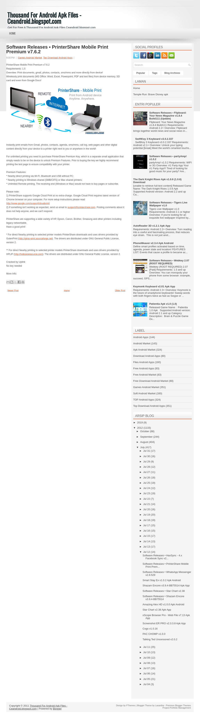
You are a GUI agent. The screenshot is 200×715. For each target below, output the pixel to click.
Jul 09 (147, 657)
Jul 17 (147, 525)
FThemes (130, 705)
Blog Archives (172, 73)
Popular (140, 73)
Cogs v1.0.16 (150, 628)
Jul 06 (147, 673)
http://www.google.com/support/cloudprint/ (28, 203)
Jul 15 (147, 535)
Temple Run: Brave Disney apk (150, 94)
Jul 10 (147, 652)
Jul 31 (147, 450)
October (145, 431)
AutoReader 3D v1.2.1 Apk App (151, 225)
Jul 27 (147, 472)
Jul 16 (147, 530)
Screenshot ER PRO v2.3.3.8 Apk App (164, 623)
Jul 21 (147, 504)
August (144, 442)
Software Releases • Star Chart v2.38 (164, 590)
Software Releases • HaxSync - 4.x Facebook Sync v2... (162, 557)
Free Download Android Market (150, 380)
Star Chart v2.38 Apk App (157, 609)
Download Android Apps (146, 355)
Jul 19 (147, 514)
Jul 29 (147, 461)
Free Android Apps (143, 368)
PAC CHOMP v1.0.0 (154, 633)
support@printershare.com (81, 207)
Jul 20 (147, 509)
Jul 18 (147, 520)
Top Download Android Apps (57, 57)
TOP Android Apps (143, 399)
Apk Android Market (144, 349)
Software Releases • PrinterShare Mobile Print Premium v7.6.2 (57, 49)
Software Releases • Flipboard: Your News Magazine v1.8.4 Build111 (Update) (167, 115)
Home (12, 33)
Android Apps (140, 337)
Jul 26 (147, 477)
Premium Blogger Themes (178, 705)
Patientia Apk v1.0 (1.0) (163, 303)
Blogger (57, 708)
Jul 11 (147, 647)
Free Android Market (144, 374)
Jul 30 (147, 456)
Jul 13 (147, 546)
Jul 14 (147, 541)
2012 (140, 427)
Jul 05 (147, 679)
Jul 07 (147, 668)
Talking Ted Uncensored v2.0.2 (160, 639)
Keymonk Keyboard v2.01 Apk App (154, 286)
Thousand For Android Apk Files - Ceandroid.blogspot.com (44, 18)
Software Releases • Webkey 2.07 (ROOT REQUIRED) (169, 262)
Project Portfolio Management (176, 708)
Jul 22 (147, 498)
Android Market (141, 343)
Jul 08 (147, 663)
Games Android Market (30, 57)
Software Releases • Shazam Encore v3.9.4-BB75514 (163, 598)
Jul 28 (147, 466)
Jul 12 (147, 551)
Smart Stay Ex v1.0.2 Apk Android (162, 580)
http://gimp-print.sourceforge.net (35, 238)
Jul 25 (147, 482)
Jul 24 (147, 488)
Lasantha (159, 705)
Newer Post (13, 290)
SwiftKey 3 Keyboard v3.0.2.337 (154, 138)
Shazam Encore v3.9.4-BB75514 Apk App (166, 585)
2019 (140, 422)
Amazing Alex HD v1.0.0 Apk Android (163, 604)
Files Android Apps (143, 362)
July (143, 447)
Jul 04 (147, 684)
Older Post (120, 290)
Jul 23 (147, 493)
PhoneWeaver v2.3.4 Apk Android (153, 243)
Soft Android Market (144, 393)
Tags (154, 73)
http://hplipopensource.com (28, 254)
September (146, 436)
